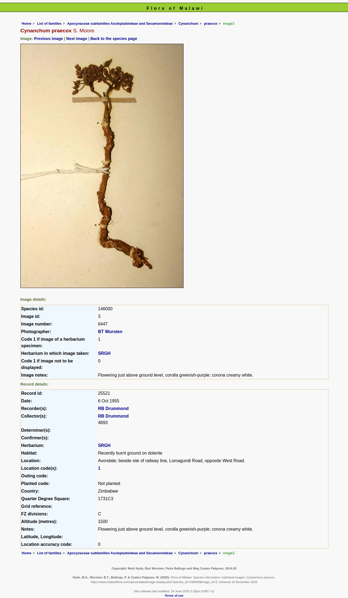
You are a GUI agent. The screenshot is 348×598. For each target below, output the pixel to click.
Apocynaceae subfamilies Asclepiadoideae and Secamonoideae (120, 23)
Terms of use (174, 595)
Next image (76, 38)
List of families (49, 23)
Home (27, 23)
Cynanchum (188, 23)
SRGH (104, 353)
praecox (210, 23)
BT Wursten (110, 331)
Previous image (48, 38)
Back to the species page (113, 38)
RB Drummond (113, 408)
